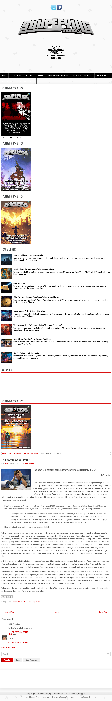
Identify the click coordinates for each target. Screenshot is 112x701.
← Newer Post (8, 612)
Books (40, 75)
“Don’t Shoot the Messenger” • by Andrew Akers (33, 269)
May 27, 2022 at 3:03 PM (18, 632)
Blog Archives (31, 660)
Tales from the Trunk (17, 454)
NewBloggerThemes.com (89, 697)
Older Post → (104, 612)
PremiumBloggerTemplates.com (65, 697)
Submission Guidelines (25, 81)
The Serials (101, 75)
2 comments (28, 464)
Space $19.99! (19, 283)
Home (4, 75)
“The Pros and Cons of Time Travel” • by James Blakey (36, 297)
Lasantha (47, 697)
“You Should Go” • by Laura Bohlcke (28, 255)
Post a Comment (8, 647)
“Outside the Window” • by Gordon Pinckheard (32, 339)
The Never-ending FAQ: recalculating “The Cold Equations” (37, 325)
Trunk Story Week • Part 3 (15, 459)
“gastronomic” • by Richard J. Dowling (29, 311)
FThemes (24, 697)
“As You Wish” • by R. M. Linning (26, 353)
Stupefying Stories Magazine (54, 694)
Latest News (16, 75)
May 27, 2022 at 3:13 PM (18, 642)
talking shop (33, 454)
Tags (18, 660)
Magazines (30, 75)
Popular (7, 660)
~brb (6, 464)
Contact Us (7, 81)
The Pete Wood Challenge (82, 75)
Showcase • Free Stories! (58, 75)
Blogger (81, 694)
